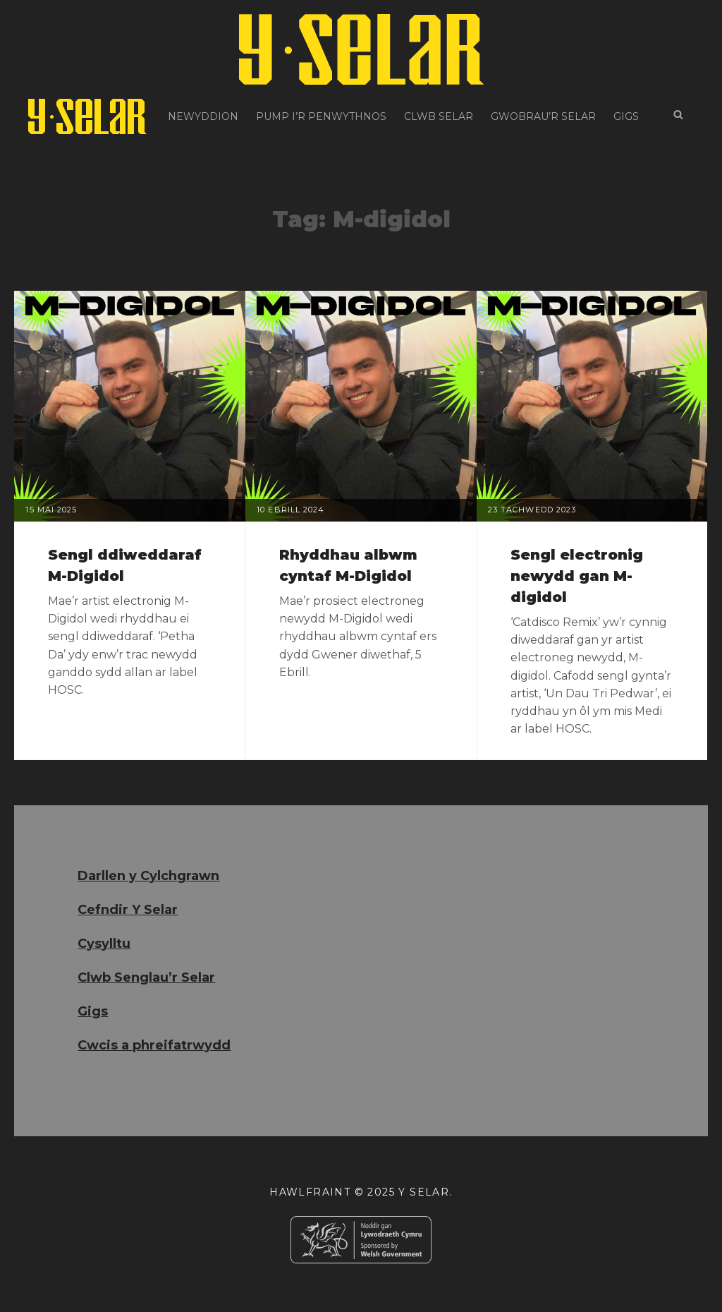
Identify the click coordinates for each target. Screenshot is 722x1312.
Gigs (626, 116)
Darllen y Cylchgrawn (148, 876)
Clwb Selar (438, 116)
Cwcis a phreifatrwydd (154, 1045)
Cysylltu (104, 943)
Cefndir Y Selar (128, 909)
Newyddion (203, 116)
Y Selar (423, 1192)
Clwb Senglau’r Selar (146, 977)
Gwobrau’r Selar (543, 116)
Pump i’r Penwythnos (321, 116)
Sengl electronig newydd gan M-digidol (576, 576)
